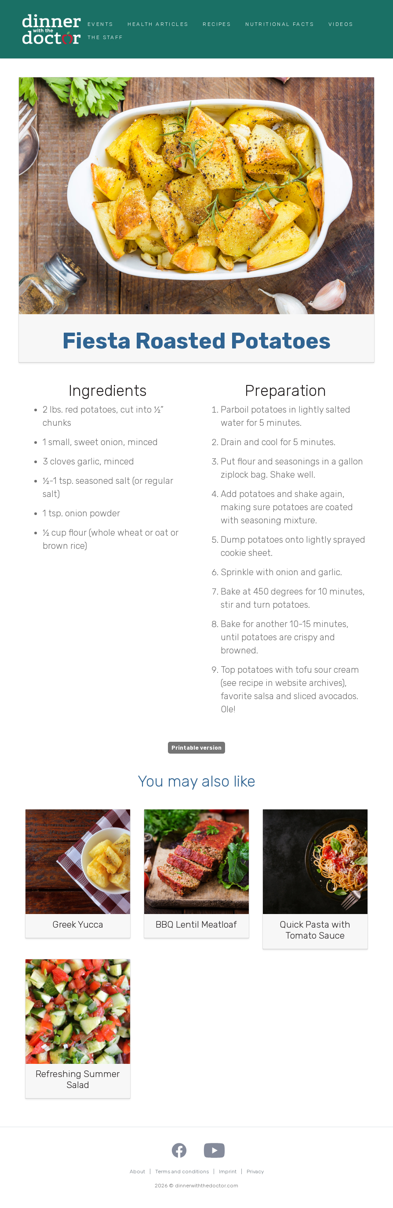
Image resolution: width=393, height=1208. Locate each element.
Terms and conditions (182, 1171)
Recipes (217, 24)
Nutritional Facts (279, 24)
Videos (340, 24)
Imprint (228, 1171)
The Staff (105, 37)
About (137, 1171)
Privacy (255, 1171)
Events (100, 24)
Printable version (196, 748)
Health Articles (157, 24)
